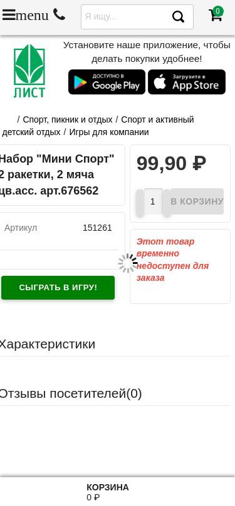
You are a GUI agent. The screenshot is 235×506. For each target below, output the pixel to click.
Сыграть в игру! (58, 287)
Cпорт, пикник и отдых (67, 119)
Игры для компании (109, 132)
